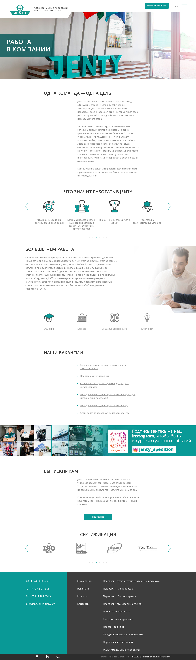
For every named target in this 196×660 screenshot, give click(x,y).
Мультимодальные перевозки (121, 649)
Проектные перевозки (116, 611)
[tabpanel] (98, 45)
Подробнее (98, 516)
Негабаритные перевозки (118, 588)
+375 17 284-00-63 (40, 596)
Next (169, 206)
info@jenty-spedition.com (40, 603)
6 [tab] (106, 237)
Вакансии (83, 588)
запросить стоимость (157, 5)
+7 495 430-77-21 (40, 581)
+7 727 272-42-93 (39, 588)
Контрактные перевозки (118, 619)
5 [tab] (103, 237)
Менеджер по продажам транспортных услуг (104, 405)
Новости (82, 596)
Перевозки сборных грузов (119, 596)
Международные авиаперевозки (123, 634)
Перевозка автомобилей (118, 642)
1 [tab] (89, 237)
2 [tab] (92, 237)
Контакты (83, 603)
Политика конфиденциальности (114, 656)
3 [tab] (96, 237)
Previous (26, 206)
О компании (84, 581)
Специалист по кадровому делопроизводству (104, 412)
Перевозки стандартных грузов (122, 603)
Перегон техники (113, 626)
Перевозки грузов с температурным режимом (131, 581)
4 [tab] (99, 237)
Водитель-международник (94, 375)
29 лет (83, 126)
